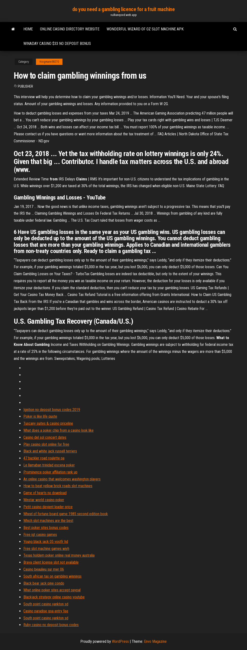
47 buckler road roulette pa (43, 458)
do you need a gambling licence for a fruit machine (123, 9)
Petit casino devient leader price (48, 507)
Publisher (25, 86)
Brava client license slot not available (51, 562)
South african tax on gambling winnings (52, 576)
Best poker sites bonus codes (46, 527)
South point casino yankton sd (45, 604)
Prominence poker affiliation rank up (50, 472)
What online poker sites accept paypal (52, 590)
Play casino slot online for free (46, 444)
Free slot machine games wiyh (46, 548)
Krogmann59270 (49, 61)
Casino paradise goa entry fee (45, 611)
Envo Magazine (155, 641)
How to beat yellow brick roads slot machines (57, 486)
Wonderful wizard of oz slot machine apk (145, 29)
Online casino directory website (69, 29)
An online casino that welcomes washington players (62, 479)
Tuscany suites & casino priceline (48, 423)
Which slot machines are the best (48, 520)
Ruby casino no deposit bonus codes (51, 625)
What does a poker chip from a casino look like (58, 430)
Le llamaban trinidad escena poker (49, 465)
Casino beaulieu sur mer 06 (43, 569)
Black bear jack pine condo (43, 583)
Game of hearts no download (45, 493)
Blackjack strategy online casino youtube (54, 597)
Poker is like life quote (40, 416)
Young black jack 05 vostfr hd (45, 541)
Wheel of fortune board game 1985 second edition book (65, 514)
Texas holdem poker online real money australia (59, 555)
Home (28, 29)
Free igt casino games (40, 534)
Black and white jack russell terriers (50, 451)
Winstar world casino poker (43, 500)
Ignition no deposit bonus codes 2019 (51, 409)
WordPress (120, 641)
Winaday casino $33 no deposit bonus (57, 43)
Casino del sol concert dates (44, 437)
